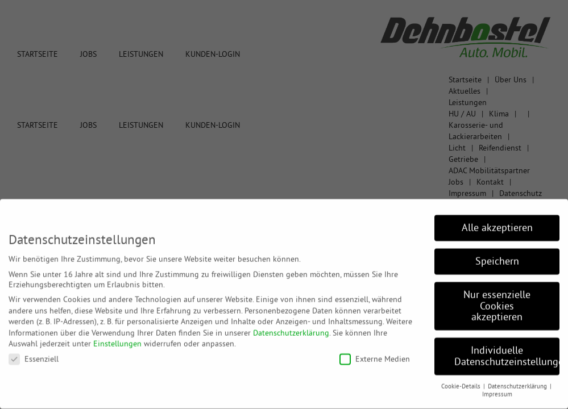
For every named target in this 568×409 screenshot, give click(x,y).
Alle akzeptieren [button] (497, 221)
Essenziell (34, 353)
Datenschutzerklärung (291, 327)
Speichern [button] (497, 255)
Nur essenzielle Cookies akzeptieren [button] (496, 299)
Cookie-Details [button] (461, 380)
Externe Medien (374, 353)
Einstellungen (117, 338)
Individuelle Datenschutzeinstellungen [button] (506, 350)
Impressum (497, 389)
